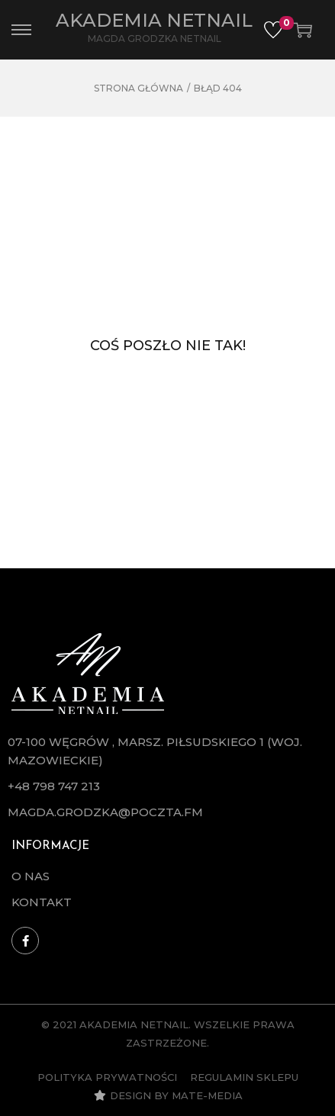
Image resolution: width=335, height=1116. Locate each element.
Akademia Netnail (154, 20)
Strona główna (138, 88)
